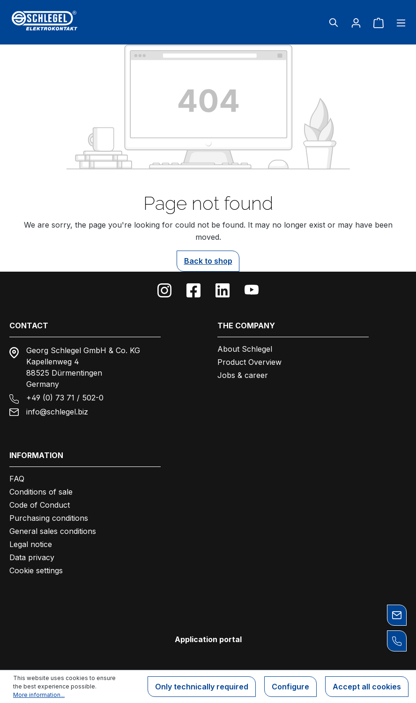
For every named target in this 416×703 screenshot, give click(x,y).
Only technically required (201, 686)
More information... (39, 694)
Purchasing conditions (48, 518)
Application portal (208, 639)
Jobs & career (242, 375)
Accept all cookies (367, 686)
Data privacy (31, 557)
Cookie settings (36, 570)
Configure (290, 686)
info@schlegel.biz (57, 411)
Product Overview (249, 362)
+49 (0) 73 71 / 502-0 (65, 397)
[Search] (333, 22)
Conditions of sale (41, 491)
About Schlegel (244, 349)
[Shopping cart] (378, 22)
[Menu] (398, 22)
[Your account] (356, 22)
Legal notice (30, 544)
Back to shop (208, 261)
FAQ (16, 478)
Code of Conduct (39, 505)
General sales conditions (52, 531)
